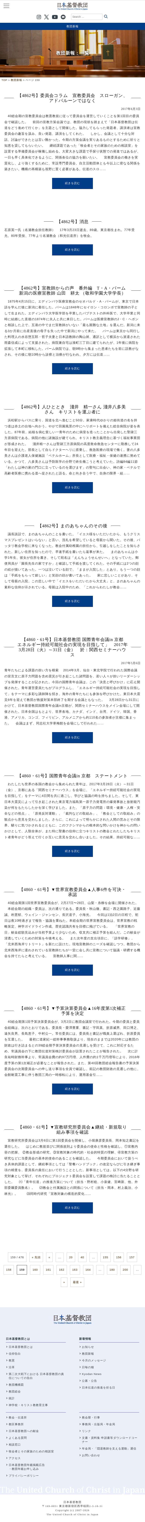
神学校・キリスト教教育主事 (28, 1405)
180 (112, 1269)
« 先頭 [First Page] (36, 1257)
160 (35, 1269)
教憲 (12, 1360)
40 (82, 1257)
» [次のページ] (64, 1282)
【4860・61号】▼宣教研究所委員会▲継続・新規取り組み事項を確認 (72, 1130)
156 (118, 1257)
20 (71, 1257)
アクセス (15, 1458)
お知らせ (88, 1346)
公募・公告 (89, 1380)
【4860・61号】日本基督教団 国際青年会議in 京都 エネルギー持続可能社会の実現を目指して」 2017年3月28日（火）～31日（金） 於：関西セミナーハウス (72, 647)
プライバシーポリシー (24, 1475)
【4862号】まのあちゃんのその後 (72, 526)
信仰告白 (15, 1353)
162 (61, 1269)
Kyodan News (92, 1374)
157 (132, 1257)
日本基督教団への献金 (24, 1431)
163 (75, 1269)
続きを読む (72, 183)
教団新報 (72, 26)
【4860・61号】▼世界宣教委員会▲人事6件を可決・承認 (72, 892)
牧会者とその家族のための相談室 (31, 1451)
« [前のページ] (49, 1257)
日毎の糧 (88, 1367)
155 (105, 1257)
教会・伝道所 (18, 1417)
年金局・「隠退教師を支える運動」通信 (109, 1448)
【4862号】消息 (73, 221)
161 (48, 1269)
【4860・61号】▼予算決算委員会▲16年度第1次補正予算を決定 (72, 1011)
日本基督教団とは (18, 1338)
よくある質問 (18, 1437)
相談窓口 (15, 1444)
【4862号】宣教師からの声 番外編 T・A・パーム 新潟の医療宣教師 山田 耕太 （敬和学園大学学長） (74, 291)
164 (88, 1269)
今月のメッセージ (94, 1360)
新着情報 (85, 1338)
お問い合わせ (91, 1455)
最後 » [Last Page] (77, 1282)
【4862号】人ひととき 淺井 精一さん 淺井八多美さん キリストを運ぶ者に (72, 409)
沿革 (12, 1367)
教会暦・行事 (91, 1417)
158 (8, 1269)
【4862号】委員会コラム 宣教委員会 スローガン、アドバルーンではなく (72, 98)
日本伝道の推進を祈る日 (98, 1387)
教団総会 (15, 1391)
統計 (12, 1398)
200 (125, 1269)
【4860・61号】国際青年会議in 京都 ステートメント (72, 776)
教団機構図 (16, 1384)
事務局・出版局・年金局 (98, 1424)
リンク (86, 1431)
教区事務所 (16, 1424)
